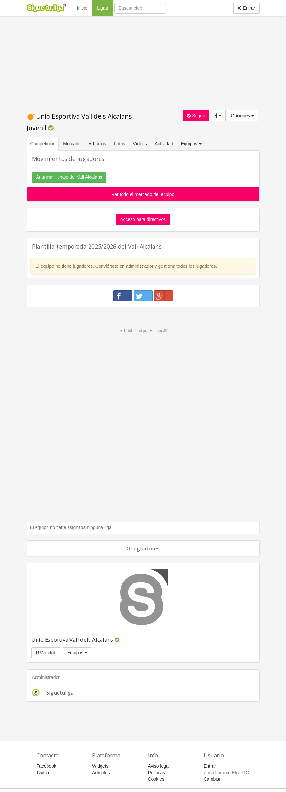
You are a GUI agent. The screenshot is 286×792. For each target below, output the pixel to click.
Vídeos (140, 143)
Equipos (77, 652)
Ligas (104, 8)
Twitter (43, 772)
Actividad (164, 143)
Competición (43, 143)
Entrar (246, 8)
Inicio (82, 8)
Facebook (46, 766)
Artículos (97, 143)
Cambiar (212, 779)
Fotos (119, 143)
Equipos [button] (192, 143)
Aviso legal (159, 766)
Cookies (156, 779)
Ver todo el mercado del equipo (143, 194)
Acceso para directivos (143, 219)
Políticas (156, 772)
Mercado (71, 143)
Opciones (242, 115)
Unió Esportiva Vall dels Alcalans (72, 639)
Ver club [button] (46, 652)
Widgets (100, 766)
